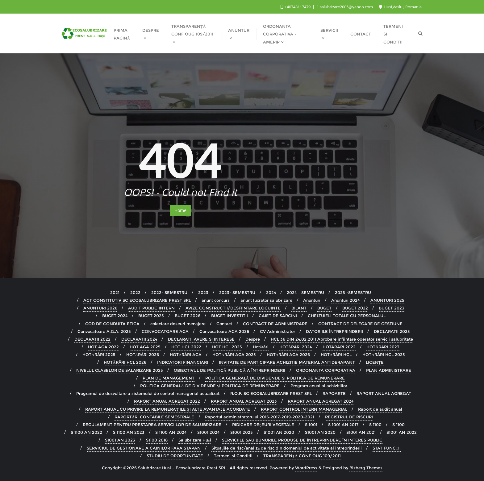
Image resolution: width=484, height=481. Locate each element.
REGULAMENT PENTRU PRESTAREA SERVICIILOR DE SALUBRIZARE (152, 424)
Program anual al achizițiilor (318, 385)
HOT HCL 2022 (186, 346)
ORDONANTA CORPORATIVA (325, 370)
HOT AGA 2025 (145, 346)
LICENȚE (375, 362)
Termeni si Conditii (233, 455)
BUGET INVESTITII (229, 315)
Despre (252, 339)
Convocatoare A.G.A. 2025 (104, 331)
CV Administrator (277, 331)
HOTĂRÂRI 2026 (142, 354)
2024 (271, 292)
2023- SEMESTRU (237, 292)
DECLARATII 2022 (92, 339)
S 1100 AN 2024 (170, 432)
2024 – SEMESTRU (305, 292)
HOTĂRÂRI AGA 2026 (288, 354)
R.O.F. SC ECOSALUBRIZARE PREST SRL (271, 393)
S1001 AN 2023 (120, 439)
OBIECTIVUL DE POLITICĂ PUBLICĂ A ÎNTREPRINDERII (229, 370)
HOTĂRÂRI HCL (336, 354)
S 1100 (375, 424)
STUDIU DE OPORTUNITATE (175, 455)
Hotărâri (261, 346)
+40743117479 (296, 7)
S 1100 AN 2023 (128, 432)
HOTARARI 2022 (339, 346)
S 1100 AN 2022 (86, 432)
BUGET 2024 (114, 315)
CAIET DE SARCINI (278, 315)
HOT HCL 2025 (227, 346)
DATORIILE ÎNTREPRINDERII (334, 331)
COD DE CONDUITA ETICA (112, 323)
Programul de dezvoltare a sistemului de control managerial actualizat (147, 393)
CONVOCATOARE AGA (165, 331)
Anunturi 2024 (345, 300)
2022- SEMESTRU (169, 292)
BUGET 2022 (355, 307)
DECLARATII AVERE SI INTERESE (201, 339)
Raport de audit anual (380, 409)
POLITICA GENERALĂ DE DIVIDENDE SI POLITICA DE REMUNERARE (275, 377)
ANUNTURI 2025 (387, 300)
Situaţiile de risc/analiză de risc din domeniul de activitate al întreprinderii (286, 448)
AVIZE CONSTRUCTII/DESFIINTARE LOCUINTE (233, 307)
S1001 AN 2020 (279, 432)
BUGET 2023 (391, 307)
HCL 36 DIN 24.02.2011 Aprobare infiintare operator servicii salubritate (342, 339)
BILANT (299, 307)
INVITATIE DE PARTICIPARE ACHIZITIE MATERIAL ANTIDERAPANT (287, 362)
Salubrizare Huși (194, 439)
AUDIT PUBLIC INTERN (151, 307)
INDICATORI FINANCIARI (182, 362)
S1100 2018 (157, 439)
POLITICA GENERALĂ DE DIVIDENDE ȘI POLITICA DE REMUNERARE (210, 385)
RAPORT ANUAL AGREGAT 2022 (167, 401)
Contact (224, 323)
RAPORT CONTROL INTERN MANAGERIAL (304, 409)
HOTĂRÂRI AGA (186, 354)
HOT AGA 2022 (103, 346)
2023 (203, 292)
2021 (114, 292)
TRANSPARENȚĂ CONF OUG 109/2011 (302, 455)
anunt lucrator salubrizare (266, 300)
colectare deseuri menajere (178, 323)
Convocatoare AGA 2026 (224, 331)
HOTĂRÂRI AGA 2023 (234, 354)
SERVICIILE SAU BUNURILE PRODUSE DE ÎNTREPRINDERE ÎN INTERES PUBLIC (302, 439)
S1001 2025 (241, 432)
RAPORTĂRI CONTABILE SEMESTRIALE (154, 416)
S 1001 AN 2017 (343, 424)
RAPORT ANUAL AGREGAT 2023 (244, 401)
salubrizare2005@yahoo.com (345, 7)
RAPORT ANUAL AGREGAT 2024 (320, 401)
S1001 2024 (208, 432)
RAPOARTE (334, 393)
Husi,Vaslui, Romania (400, 7)
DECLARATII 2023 (392, 331)
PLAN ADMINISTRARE (388, 370)
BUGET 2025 (151, 315)
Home (180, 210)
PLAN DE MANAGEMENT (168, 377)
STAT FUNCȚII (387, 448)
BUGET (324, 307)
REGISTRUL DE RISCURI (349, 416)
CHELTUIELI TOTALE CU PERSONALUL (347, 315)
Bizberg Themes (365, 467)
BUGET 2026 (187, 315)
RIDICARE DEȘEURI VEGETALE (263, 424)
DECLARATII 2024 (139, 339)
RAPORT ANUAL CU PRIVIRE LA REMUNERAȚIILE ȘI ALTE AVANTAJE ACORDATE (167, 409)
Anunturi (311, 300)
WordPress (306, 467)
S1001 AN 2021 (361, 432)
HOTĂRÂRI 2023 (382, 346)
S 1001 (311, 424)
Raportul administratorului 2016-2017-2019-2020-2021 (259, 416)
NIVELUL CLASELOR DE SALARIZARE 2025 (119, 370)
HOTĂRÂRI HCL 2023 (383, 354)
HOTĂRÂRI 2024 (295, 346)
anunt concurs (216, 300)
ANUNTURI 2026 (100, 307)
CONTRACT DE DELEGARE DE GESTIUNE (360, 323)
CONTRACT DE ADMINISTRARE (275, 323)
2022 (135, 292)
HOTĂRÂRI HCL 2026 (125, 362)
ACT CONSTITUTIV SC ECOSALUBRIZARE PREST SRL (137, 300)
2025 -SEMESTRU (353, 292)
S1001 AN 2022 (401, 432)
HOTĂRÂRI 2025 (98, 354)
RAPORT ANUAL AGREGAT (384, 393)
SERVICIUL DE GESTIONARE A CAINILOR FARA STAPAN (144, 448)
